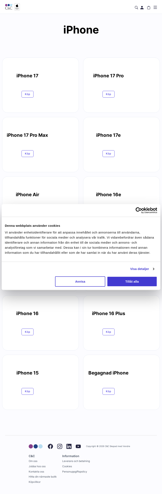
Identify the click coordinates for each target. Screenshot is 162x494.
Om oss (33, 461)
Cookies (67, 466)
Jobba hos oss (37, 466)
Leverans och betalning (76, 461)
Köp (27, 94)
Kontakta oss (36, 471)
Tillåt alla (132, 281)
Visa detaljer (139, 269)
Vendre (126, 446)
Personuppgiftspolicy (74, 471)
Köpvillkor (34, 481)
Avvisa (80, 281)
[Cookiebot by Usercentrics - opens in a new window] (138, 210)
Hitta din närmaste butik (43, 476)
